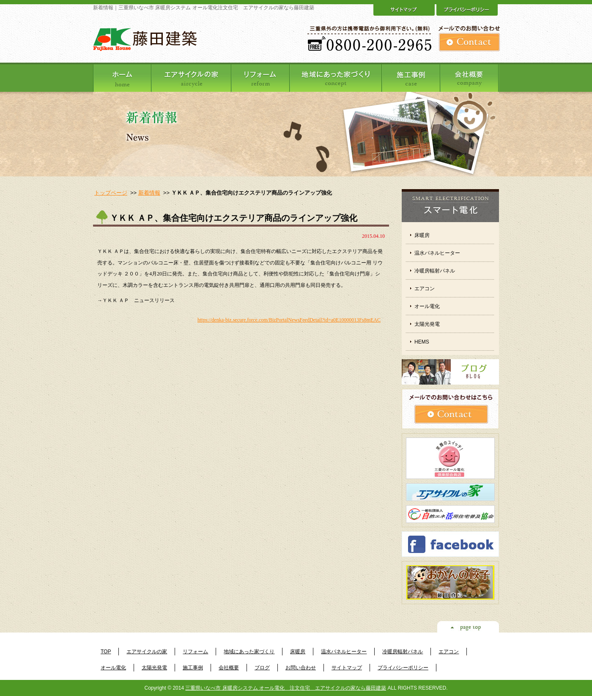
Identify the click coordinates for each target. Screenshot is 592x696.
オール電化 (427, 306)
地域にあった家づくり (249, 652)
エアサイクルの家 (146, 652)
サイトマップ (347, 668)
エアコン (424, 289)
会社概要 (229, 668)
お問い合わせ (300, 668)
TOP (106, 652)
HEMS (421, 342)
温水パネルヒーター (437, 253)
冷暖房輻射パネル (434, 271)
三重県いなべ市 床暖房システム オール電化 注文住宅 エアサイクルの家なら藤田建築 (285, 688)
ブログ (262, 668)
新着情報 (149, 193)
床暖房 (422, 235)
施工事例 (193, 668)
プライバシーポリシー (403, 668)
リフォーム (195, 652)
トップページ (110, 193)
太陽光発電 (427, 324)
